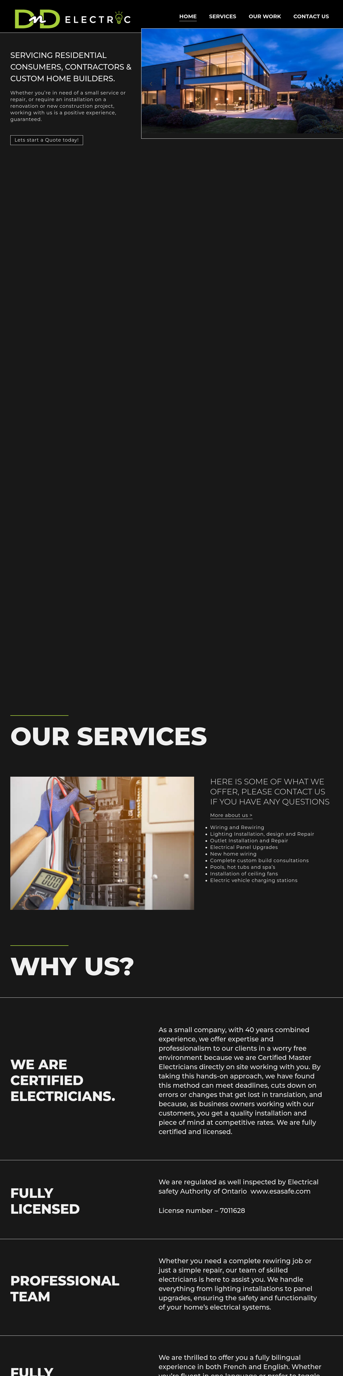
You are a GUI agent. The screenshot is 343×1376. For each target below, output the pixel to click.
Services (222, 16)
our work (265, 16)
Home (188, 16)
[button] (151, 84)
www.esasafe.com (280, 1191)
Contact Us (311, 16)
